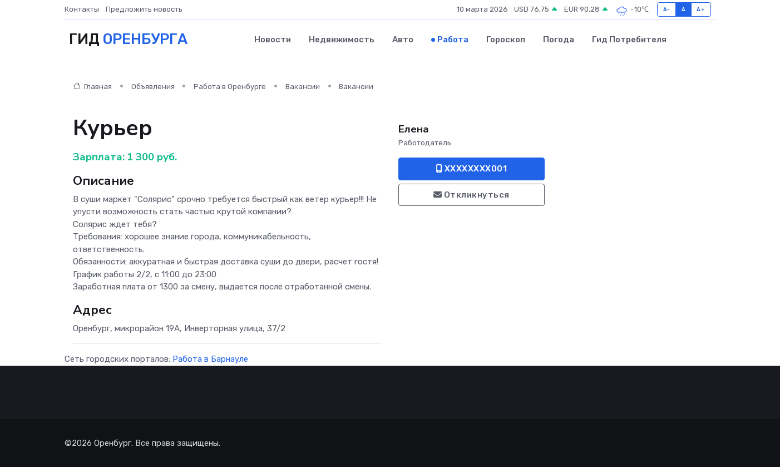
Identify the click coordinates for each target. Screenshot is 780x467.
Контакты (82, 9)
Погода (558, 40)
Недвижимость (341, 40)
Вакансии (302, 86)
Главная (92, 86)
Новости (272, 40)
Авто (402, 40)
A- (666, 9)
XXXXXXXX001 (471, 169)
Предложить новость (144, 9)
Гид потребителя (629, 40)
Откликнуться (471, 195)
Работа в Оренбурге (230, 86)
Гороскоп (505, 40)
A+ (701, 9)
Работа (452, 40)
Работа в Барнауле (210, 359)
